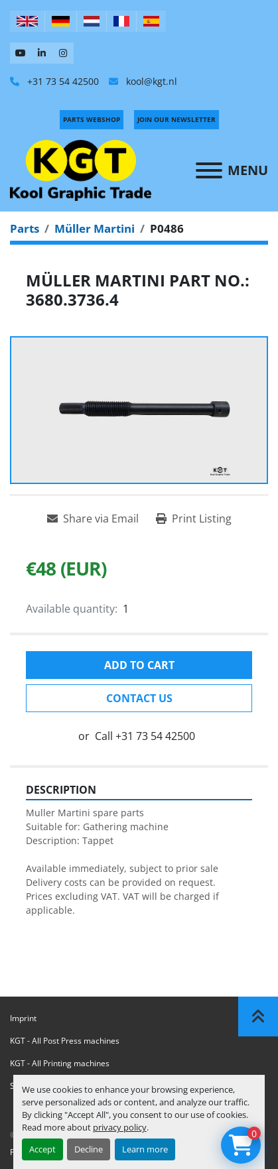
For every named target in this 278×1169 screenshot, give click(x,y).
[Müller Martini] (94, 228)
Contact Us (139, 698)
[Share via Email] (92, 518)
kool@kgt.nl (150, 81)
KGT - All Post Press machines (64, 1040)
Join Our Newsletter (176, 119)
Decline (88, 1149)
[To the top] (258, 1016)
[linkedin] (41, 53)
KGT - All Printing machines (59, 1063)
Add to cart (139, 665)
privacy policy (120, 1127)
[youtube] (20, 53)
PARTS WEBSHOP (91, 119)
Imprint (23, 1018)
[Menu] (209, 170)
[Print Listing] (193, 518)
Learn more (145, 1149)
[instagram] (63, 53)
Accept (42, 1149)
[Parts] (24, 228)
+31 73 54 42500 (62, 81)
